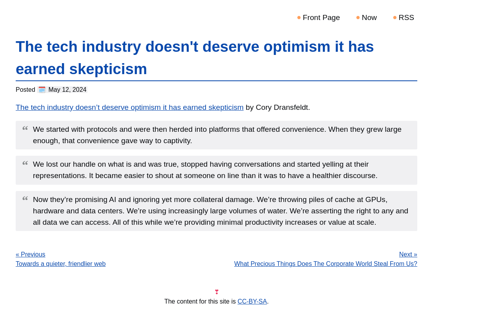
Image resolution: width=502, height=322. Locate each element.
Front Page (321, 17)
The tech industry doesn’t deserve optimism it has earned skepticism (130, 107)
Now (369, 17)
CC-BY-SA (252, 301)
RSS (406, 17)
